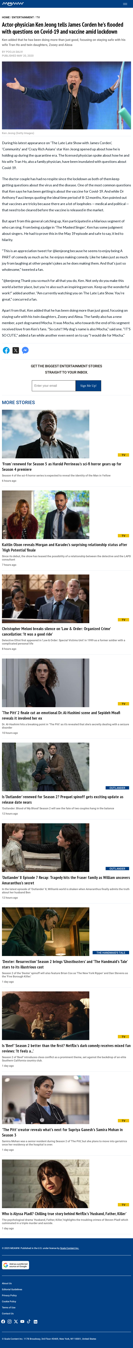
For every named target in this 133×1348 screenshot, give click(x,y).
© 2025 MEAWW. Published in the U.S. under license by (31, 1248)
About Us (7, 1283)
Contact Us (8, 1313)
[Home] (13, 4)
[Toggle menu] (127, 4)
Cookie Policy (9, 1301)
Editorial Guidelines (12, 1289)
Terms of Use (8, 1307)
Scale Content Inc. (69, 1248)
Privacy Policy (9, 1295)
